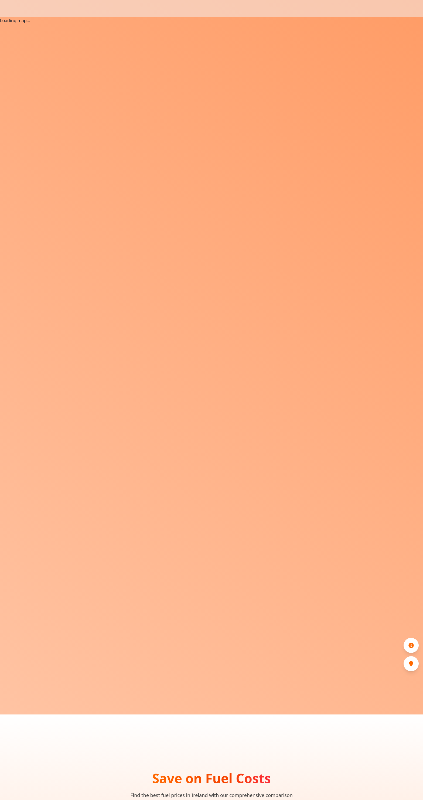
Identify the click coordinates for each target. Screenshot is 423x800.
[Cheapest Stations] (411, 663)
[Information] (411, 645)
